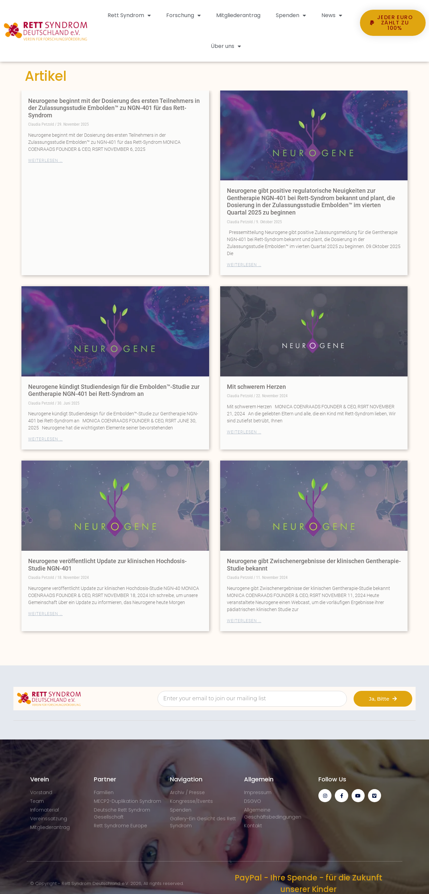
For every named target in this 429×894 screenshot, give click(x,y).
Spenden (291, 15)
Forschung (183, 15)
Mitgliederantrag (238, 15)
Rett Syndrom (129, 15)
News (331, 15)
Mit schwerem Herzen (256, 386)
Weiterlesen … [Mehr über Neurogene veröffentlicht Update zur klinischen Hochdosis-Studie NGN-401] (45, 613)
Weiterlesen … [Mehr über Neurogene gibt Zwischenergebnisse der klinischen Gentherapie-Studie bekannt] (244, 620)
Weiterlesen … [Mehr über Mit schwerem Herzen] (244, 432)
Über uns (226, 46)
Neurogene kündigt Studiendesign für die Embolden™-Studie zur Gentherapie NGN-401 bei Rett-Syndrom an (113, 390)
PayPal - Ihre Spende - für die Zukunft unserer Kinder (308, 884)
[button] (393, 48)
